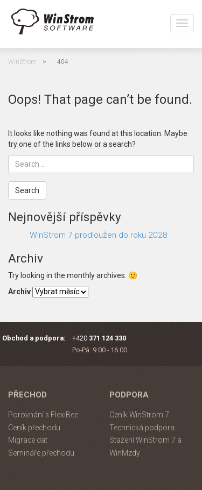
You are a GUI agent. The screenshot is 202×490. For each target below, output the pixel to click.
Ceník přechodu (34, 427)
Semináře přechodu (41, 453)
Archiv (19, 291)
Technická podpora (142, 427)
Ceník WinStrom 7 (139, 414)
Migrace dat (27, 440)
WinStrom (22, 62)
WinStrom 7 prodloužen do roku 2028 (99, 235)
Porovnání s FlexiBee (43, 414)
